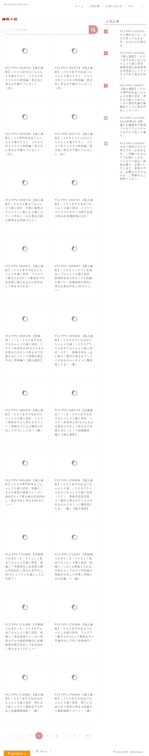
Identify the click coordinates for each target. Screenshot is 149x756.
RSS (130, 6)
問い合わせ (42, 751)
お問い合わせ (114, 6)
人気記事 (94, 6)
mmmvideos (16, 4)
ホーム (79, 6)
